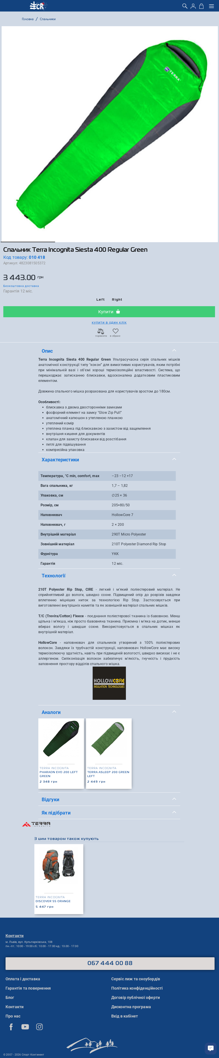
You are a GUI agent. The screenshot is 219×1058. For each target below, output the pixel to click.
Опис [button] (109, 350)
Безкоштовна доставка (21, 286)
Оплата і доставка (23, 979)
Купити (109, 311)
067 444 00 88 (110, 963)
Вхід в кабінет (124, 1016)
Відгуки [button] (109, 799)
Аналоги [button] (109, 712)
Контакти (15, 1006)
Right (117, 299)
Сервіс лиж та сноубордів (135, 979)
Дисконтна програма (131, 1006)
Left (100, 299)
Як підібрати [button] (109, 812)
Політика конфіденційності (137, 988)
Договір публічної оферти (135, 997)
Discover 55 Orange (53, 901)
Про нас (13, 1016)
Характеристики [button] (109, 459)
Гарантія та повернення (28, 988)
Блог (10, 997)
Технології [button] (109, 575)
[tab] (109, 351)
